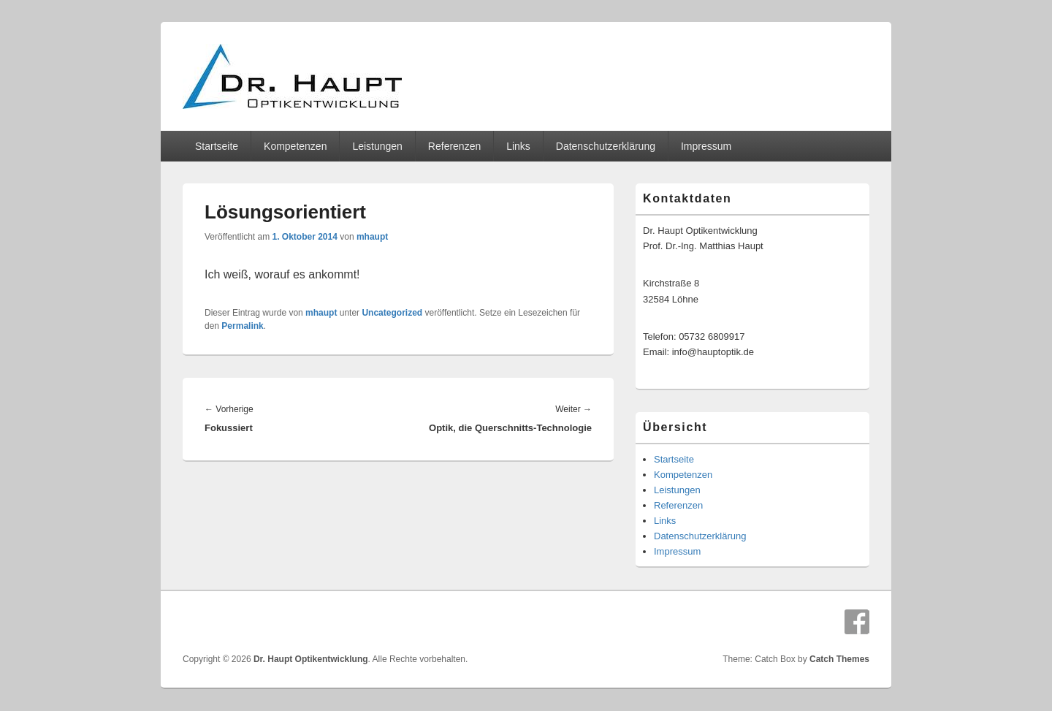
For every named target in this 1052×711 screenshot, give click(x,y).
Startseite (216, 146)
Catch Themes (839, 659)
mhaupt (372, 237)
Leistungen (377, 146)
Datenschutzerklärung (605, 146)
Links (518, 146)
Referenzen (454, 146)
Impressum (706, 146)
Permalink (242, 326)
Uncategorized (392, 313)
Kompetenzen (295, 146)
